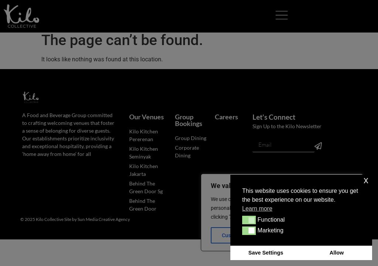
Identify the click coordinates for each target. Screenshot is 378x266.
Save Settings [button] (265, 253)
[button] (249, 220)
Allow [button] (337, 253)
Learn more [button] (257, 208)
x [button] (366, 180)
